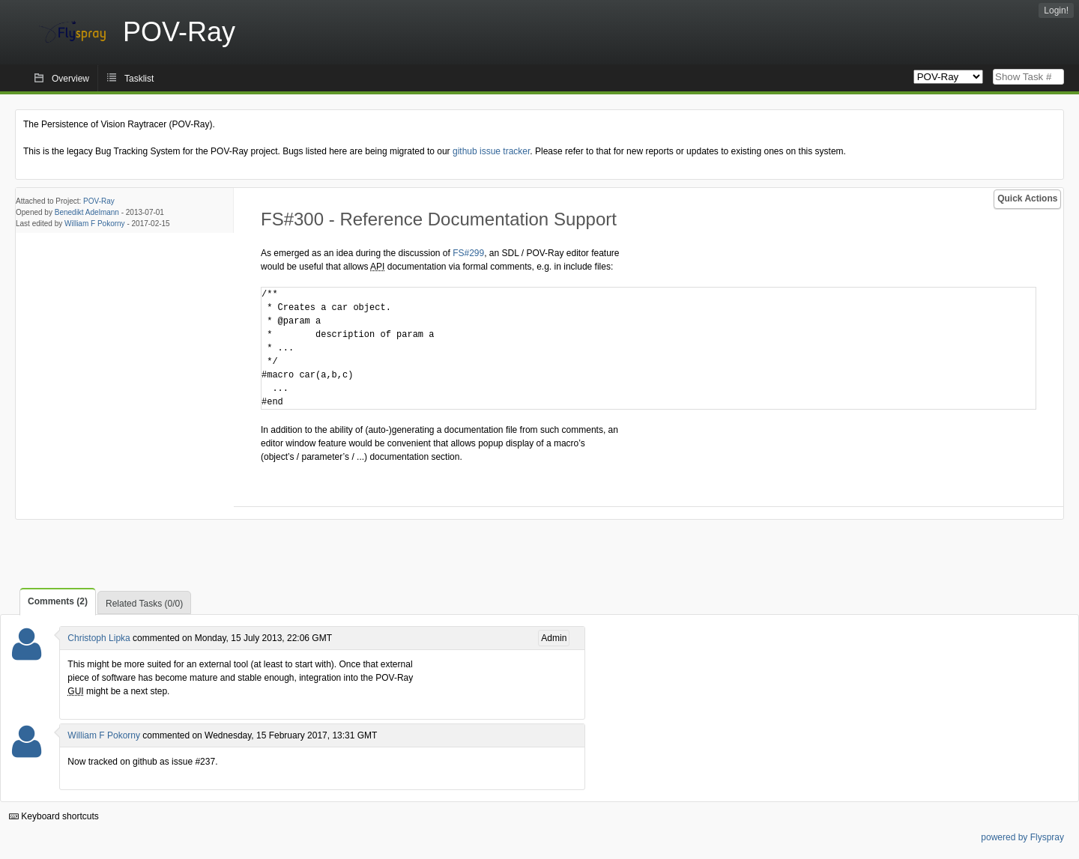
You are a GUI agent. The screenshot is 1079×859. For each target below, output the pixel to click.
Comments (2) (58, 601)
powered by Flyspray (1022, 837)
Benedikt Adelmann (87, 212)
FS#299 (468, 253)
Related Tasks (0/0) (144, 603)
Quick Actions (1027, 198)
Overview (70, 78)
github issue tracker (491, 151)
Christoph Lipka (98, 638)
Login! (1056, 10)
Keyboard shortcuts (54, 816)
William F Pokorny (94, 223)
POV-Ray (99, 201)
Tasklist (139, 78)
